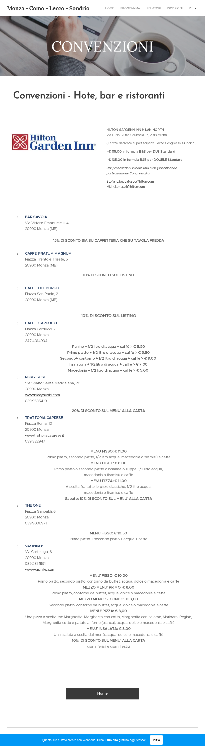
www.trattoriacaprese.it (44, 435)
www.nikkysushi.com (42, 395)
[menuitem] (114, 8)
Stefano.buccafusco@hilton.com (130, 181)
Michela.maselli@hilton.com (126, 187)
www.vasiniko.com (40, 569)
